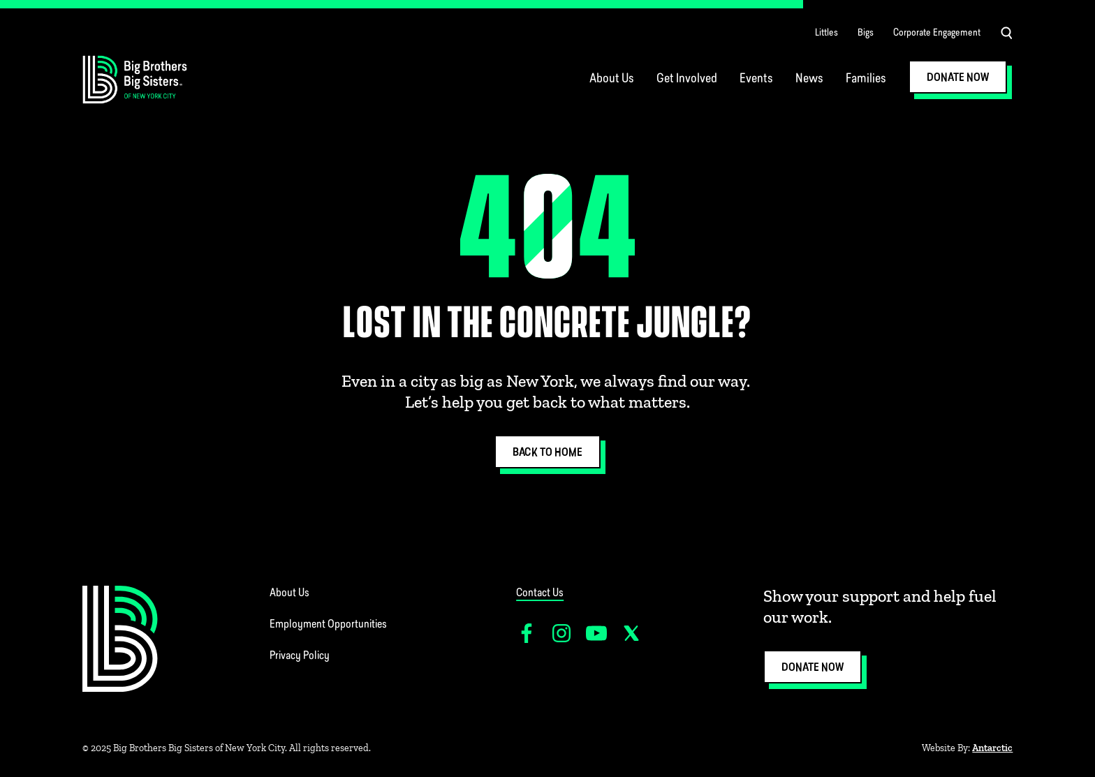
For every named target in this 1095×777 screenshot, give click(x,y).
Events (756, 79)
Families (866, 79)
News (809, 79)
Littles (826, 33)
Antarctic (992, 748)
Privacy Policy (300, 656)
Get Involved (686, 79)
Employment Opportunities (328, 624)
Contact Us (540, 593)
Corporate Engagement (936, 33)
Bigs (866, 33)
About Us (611, 79)
